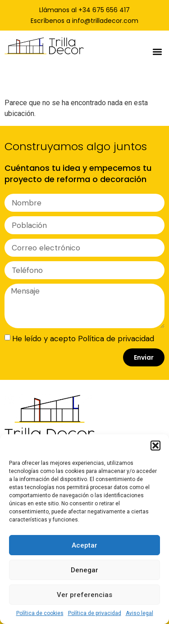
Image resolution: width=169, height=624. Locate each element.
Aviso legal (139, 613)
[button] (155, 445)
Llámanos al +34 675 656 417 (84, 9)
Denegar (84, 570)
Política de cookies (40, 613)
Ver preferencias (84, 595)
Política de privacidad (94, 613)
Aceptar (84, 545)
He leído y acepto (83, 338)
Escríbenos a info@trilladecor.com (84, 20)
